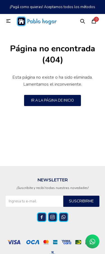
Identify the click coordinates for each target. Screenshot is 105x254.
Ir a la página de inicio (52, 100)
